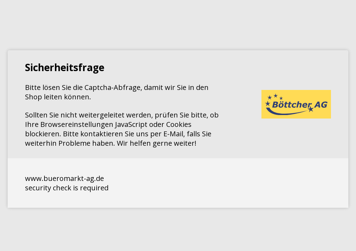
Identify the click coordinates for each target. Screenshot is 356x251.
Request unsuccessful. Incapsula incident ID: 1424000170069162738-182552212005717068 (178, 125)
